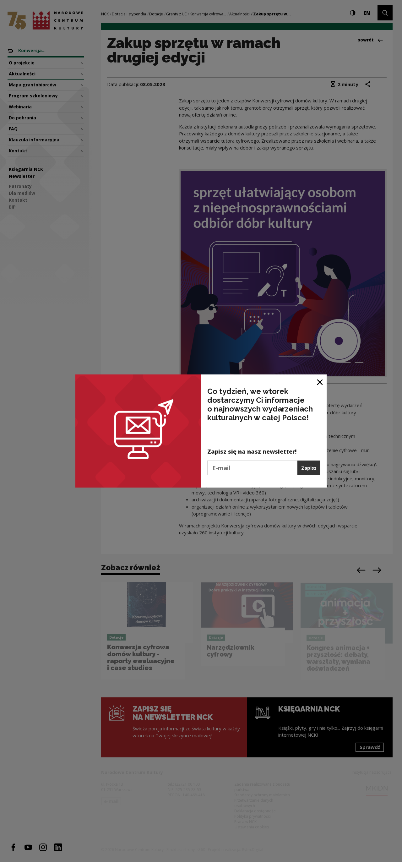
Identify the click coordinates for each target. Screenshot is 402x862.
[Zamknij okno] (320, 381)
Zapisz (309, 468)
